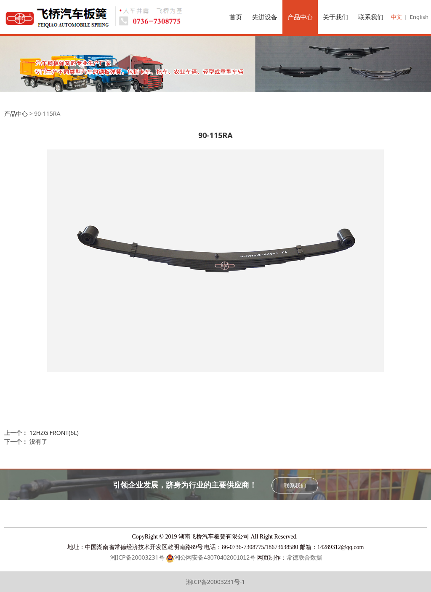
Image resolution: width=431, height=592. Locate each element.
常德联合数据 (304, 558)
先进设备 (264, 17)
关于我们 (335, 17)
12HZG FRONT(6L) (54, 433)
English (419, 17)
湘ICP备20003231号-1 (215, 582)
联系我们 (370, 17)
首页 (235, 17)
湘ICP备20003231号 (137, 557)
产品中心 (300, 17)
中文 (396, 17)
